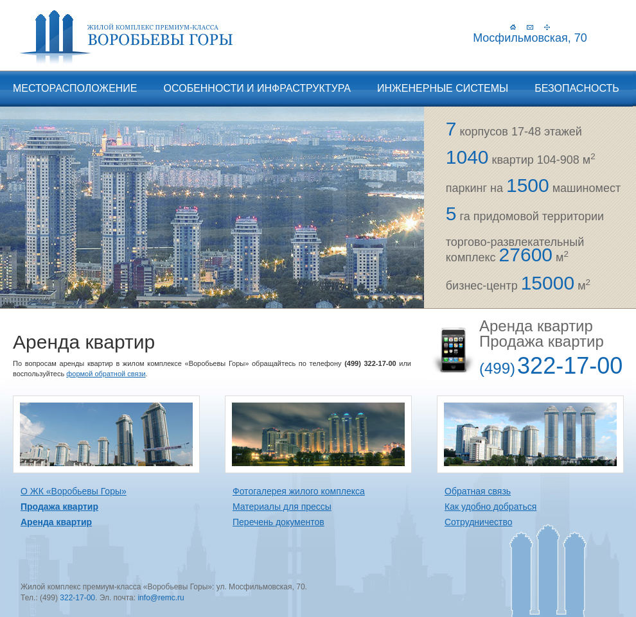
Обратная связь (478, 491)
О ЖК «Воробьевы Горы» (74, 491)
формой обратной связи (105, 374)
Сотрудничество (478, 522)
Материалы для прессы (282, 506)
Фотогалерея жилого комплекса (299, 491)
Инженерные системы (442, 88)
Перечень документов (278, 522)
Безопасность (576, 88)
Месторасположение (75, 88)
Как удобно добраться (490, 506)
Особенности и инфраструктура (257, 88)
